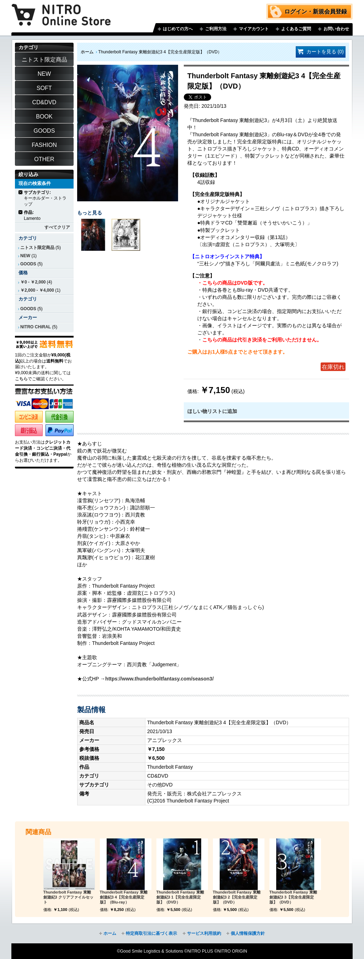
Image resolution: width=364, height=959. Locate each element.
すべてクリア (57, 227)
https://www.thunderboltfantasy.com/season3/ (159, 679)
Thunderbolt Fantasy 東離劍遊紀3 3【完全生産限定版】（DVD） (293, 897)
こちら (21, 378)
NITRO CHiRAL (35, 326)
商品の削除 (20, 192)
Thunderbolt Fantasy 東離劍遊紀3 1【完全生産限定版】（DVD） (180, 897)
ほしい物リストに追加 (212, 411)
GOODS (28, 263)
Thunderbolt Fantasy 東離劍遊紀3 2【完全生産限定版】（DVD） (237, 897)
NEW (25, 255)
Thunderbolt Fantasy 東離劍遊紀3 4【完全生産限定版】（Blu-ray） (124, 897)
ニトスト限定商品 (37, 247)
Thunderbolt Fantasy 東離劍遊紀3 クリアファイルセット (68, 897)
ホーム (87, 51)
